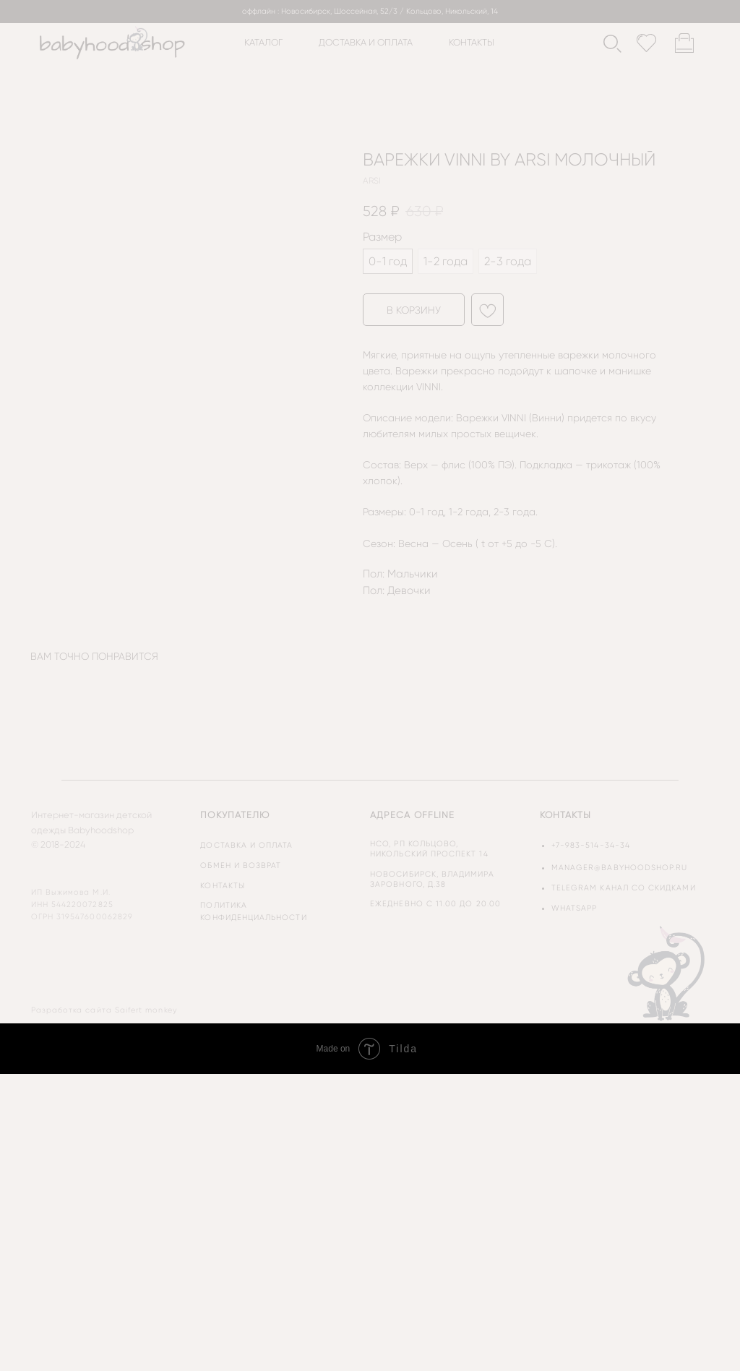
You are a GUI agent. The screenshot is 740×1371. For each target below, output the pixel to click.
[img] (667, 973)
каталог (263, 42)
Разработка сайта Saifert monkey (104, 1010)
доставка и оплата (366, 42)
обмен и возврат (240, 865)
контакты (471, 42)
